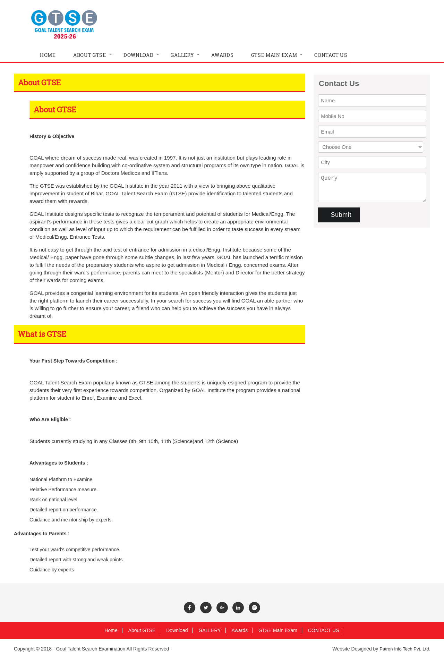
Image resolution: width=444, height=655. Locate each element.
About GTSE (142, 630)
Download (177, 630)
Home (110, 630)
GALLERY (209, 630)
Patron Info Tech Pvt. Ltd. (404, 649)
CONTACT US (323, 630)
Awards (240, 630)
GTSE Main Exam (277, 630)
